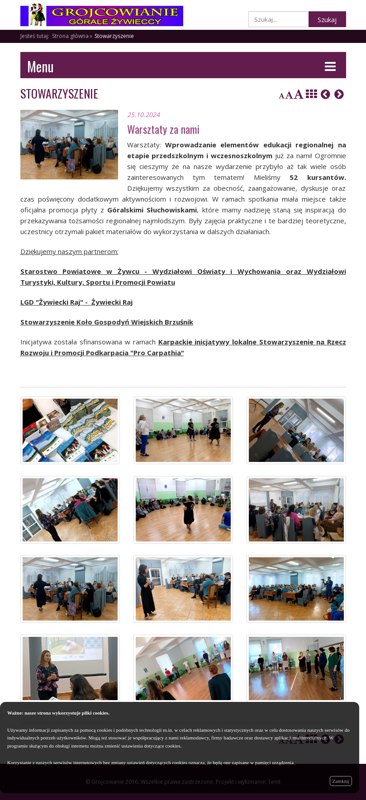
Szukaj (327, 19)
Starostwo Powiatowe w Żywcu (79, 271)
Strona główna (70, 36)
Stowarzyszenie (114, 36)
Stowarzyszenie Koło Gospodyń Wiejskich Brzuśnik (106, 321)
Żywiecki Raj (112, 301)
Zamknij (341, 781)
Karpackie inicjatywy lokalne (207, 341)
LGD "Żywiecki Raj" (51, 301)
